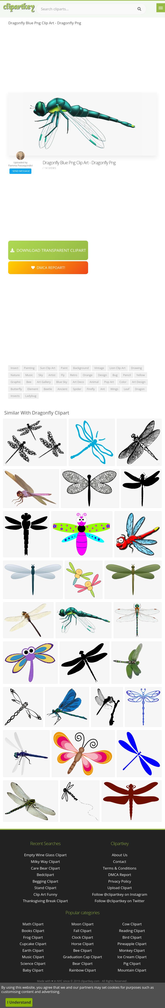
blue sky (61, 382)
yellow (140, 375)
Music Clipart (33, 956)
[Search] (139, 9)
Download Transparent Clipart (48, 250)
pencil (127, 375)
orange (87, 375)
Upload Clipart (119, 887)
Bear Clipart (82, 963)
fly (63, 375)
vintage (99, 368)
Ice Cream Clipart (132, 956)
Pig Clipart (132, 963)
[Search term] (91, 9)
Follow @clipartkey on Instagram (119, 894)
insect (14, 368)
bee (28, 382)
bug (115, 375)
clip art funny (45, 894)
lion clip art (117, 368)
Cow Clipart (132, 923)
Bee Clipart (82, 950)
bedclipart (45, 874)
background (81, 368)
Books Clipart (33, 930)
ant (102, 389)
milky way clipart (45, 861)
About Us (119, 854)
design (102, 375)
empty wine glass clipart (45, 854)
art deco (78, 382)
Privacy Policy (119, 881)
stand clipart (45, 887)
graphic (16, 382)
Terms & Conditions (119, 868)
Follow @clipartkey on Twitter (120, 900)
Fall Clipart (82, 930)
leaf (126, 389)
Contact (119, 861)
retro (73, 375)
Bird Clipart (132, 937)
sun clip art (47, 368)
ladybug (30, 396)
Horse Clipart (82, 943)
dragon (140, 389)
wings (114, 389)
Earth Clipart (33, 950)
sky (40, 375)
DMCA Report (119, 874)
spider (77, 389)
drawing (136, 368)
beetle (48, 389)
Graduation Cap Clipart (82, 956)
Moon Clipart (83, 923)
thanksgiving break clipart (45, 900)
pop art (109, 382)
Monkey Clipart (132, 950)
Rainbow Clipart (82, 970)
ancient (62, 389)
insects (15, 396)
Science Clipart (33, 963)
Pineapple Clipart (132, 943)
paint (64, 368)
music (29, 375)
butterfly (16, 389)
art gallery (44, 382)
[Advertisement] (82, 60)
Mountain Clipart (132, 970)
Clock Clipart (82, 937)
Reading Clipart (132, 930)
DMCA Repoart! (48, 267)
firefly (91, 389)
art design (139, 382)
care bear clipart (45, 868)
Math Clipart (33, 923)
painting (29, 368)
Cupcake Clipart (33, 943)
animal (94, 382)
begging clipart (45, 881)
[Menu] (160, 7)
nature (15, 375)
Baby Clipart (33, 970)
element (33, 389)
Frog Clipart (33, 937)
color (122, 382)
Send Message (20, 171)
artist (52, 375)
